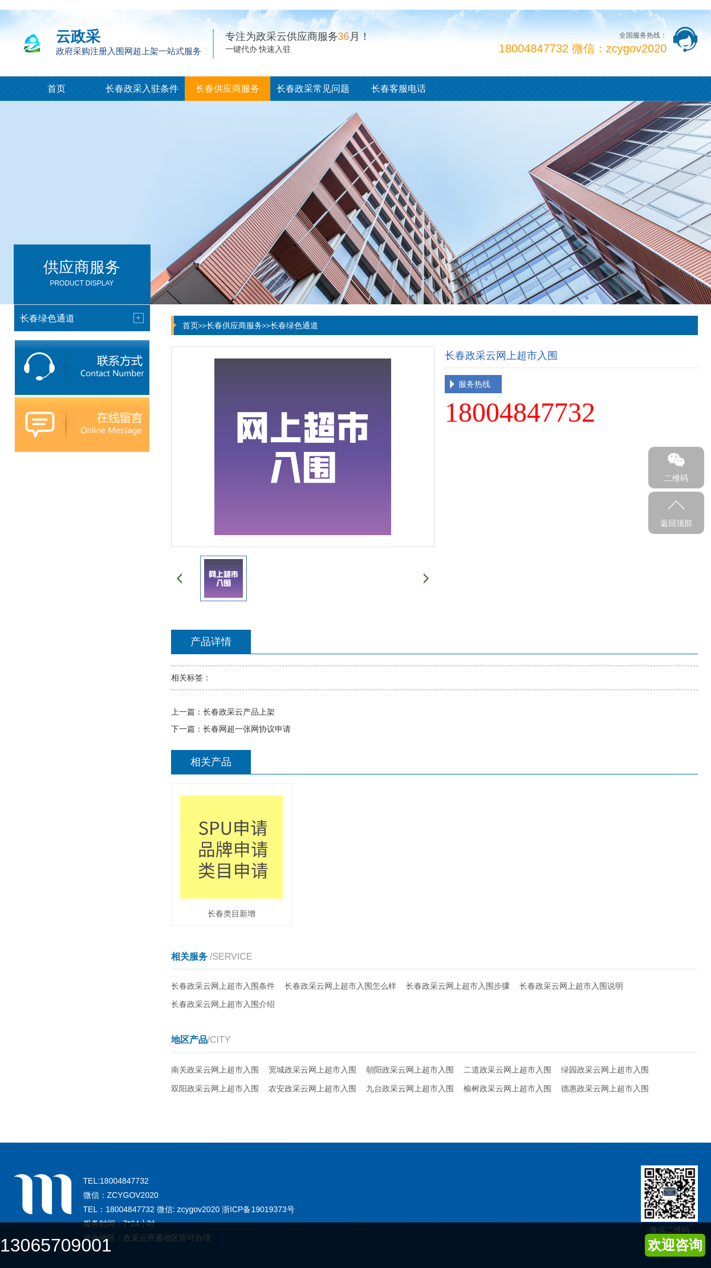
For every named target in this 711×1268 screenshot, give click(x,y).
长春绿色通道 (294, 325)
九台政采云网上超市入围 (410, 1088)
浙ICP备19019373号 (258, 1209)
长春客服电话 (398, 88)
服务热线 (474, 384)
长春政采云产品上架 (239, 711)
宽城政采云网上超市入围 (312, 1069)
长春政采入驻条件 (141, 88)
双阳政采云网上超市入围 (215, 1088)
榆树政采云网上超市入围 (507, 1088)
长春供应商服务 (227, 88)
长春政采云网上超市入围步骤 (458, 985)
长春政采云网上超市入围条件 (223, 985)
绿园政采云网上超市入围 (605, 1069)
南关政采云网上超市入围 (215, 1069)
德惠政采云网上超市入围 (605, 1088)
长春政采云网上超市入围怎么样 (340, 985)
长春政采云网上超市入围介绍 (223, 1004)
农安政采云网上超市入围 (312, 1088)
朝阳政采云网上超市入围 (410, 1069)
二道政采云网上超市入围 (507, 1069)
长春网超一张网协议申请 (247, 728)
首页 (56, 88)
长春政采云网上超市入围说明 (571, 985)
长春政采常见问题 (313, 88)
